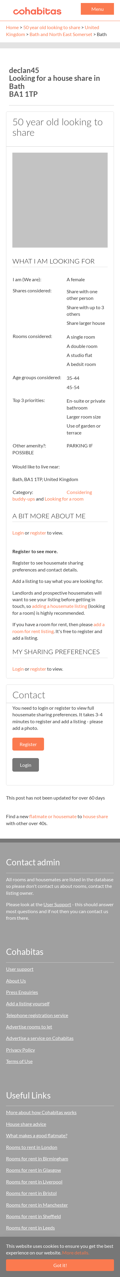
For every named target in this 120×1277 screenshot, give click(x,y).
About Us (16, 980)
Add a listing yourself (27, 1003)
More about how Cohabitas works (41, 1112)
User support (19, 969)
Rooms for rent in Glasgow (33, 1170)
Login (18, 532)
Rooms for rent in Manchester (37, 1205)
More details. (75, 1252)
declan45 (24, 70)
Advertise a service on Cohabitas (40, 1038)
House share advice (26, 1124)
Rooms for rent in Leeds (30, 1227)
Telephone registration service (37, 1015)
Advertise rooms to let (29, 1026)
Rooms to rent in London (31, 1147)
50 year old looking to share (51, 27)
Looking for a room (64, 498)
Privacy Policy (20, 1050)
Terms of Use (19, 1061)
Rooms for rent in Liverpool (34, 1181)
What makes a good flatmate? (36, 1135)
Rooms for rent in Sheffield (33, 1216)
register (38, 532)
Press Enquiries (22, 992)
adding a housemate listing (59, 606)
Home (12, 27)
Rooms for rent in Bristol (31, 1193)
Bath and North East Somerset (61, 34)
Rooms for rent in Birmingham (37, 1158)
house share (95, 816)
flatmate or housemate (53, 816)
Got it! (60, 1265)
